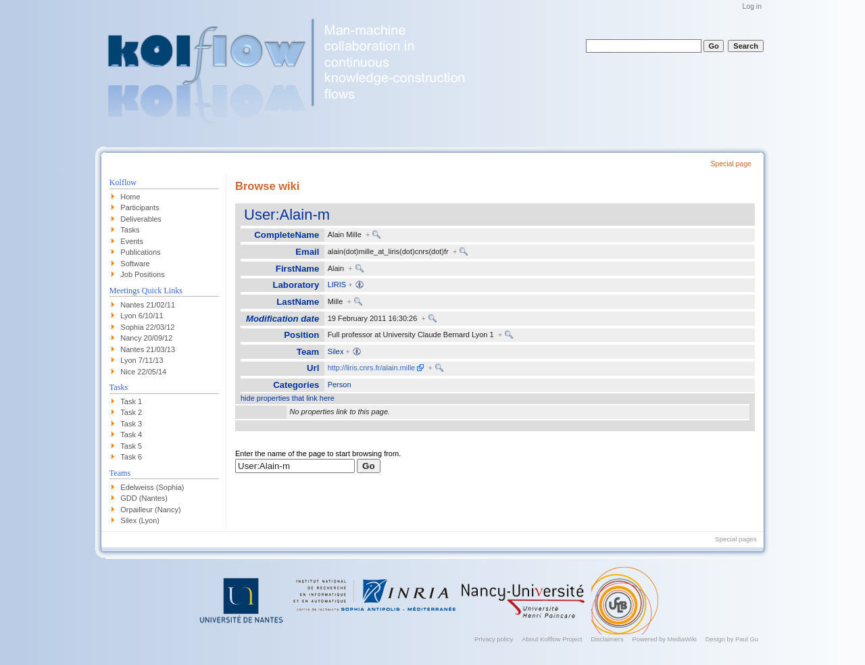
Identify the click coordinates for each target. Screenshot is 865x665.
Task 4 (131, 434)
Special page (730, 164)
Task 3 (131, 424)
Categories (296, 385)
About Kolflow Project (552, 639)
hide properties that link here (288, 398)
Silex (336, 351)
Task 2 (131, 412)
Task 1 (131, 401)
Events (131, 241)
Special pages (736, 539)
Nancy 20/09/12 (146, 338)
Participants (139, 207)
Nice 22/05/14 (143, 372)
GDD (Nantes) (144, 498)
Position (301, 335)
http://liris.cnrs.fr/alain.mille (372, 368)
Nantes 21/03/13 (147, 349)
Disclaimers (607, 639)
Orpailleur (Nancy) (150, 510)
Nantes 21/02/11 (147, 305)
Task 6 (131, 457)
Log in (752, 6)
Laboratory (295, 285)
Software (134, 264)
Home (130, 197)
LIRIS (337, 284)
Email (307, 252)
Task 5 (131, 446)
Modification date (282, 319)
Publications (140, 252)
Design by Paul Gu (732, 639)
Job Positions (142, 274)
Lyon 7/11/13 (141, 360)
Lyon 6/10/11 (141, 316)
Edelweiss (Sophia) (152, 487)
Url (313, 368)
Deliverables (141, 219)
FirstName (298, 269)
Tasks (129, 230)
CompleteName (286, 235)
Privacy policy (493, 639)
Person (339, 384)
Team (308, 352)
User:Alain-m (287, 214)
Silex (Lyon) (139, 520)
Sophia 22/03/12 (147, 327)
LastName (297, 302)
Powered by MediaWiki (664, 639)
